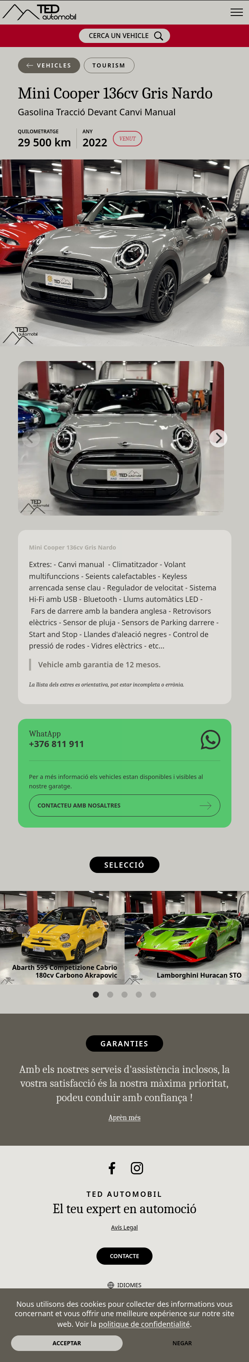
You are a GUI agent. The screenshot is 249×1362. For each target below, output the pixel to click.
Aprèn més (124, 1117)
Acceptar (67, 1343)
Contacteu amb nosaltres (124, 805)
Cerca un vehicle (126, 36)
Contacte (124, 1256)
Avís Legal (124, 1227)
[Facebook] (112, 1168)
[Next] (218, 438)
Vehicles (49, 65)
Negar (182, 1343)
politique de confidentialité (144, 1324)
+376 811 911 (56, 743)
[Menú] (236, 12)
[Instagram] (137, 1168)
